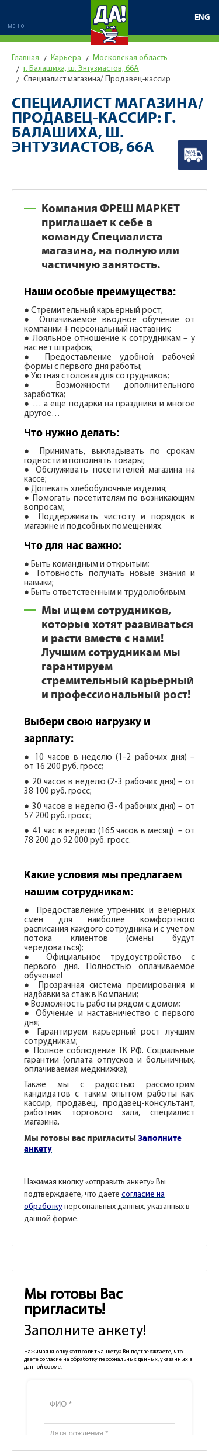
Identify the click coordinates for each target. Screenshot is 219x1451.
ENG (202, 17)
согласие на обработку (69, 1359)
